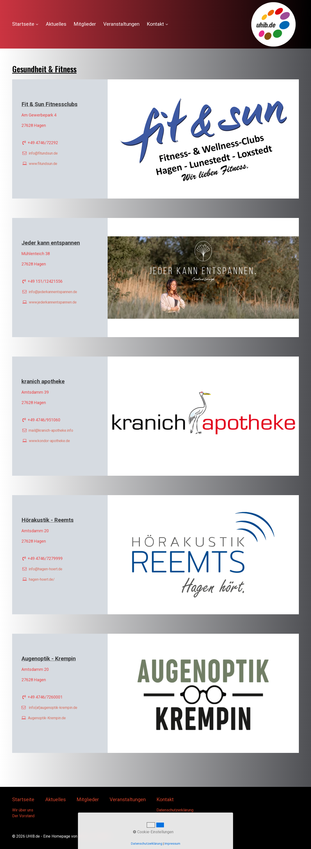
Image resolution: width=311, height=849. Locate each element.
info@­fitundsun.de (45, 151)
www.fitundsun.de (45, 161)
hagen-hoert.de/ (43, 576)
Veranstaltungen (121, 24)
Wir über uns (22, 810)
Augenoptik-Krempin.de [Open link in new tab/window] (48, 715)
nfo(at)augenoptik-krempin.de (54, 706)
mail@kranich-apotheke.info (52, 429)
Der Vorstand (23, 816)
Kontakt (157, 24)
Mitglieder (85, 24)
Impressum (166, 816)
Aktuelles (56, 24)
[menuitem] (27, 24)
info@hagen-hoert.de (47, 567)
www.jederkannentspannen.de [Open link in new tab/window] (53, 299)
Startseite (25, 24)
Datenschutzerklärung (174, 810)
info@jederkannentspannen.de (53, 290)
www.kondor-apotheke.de (50, 438)
